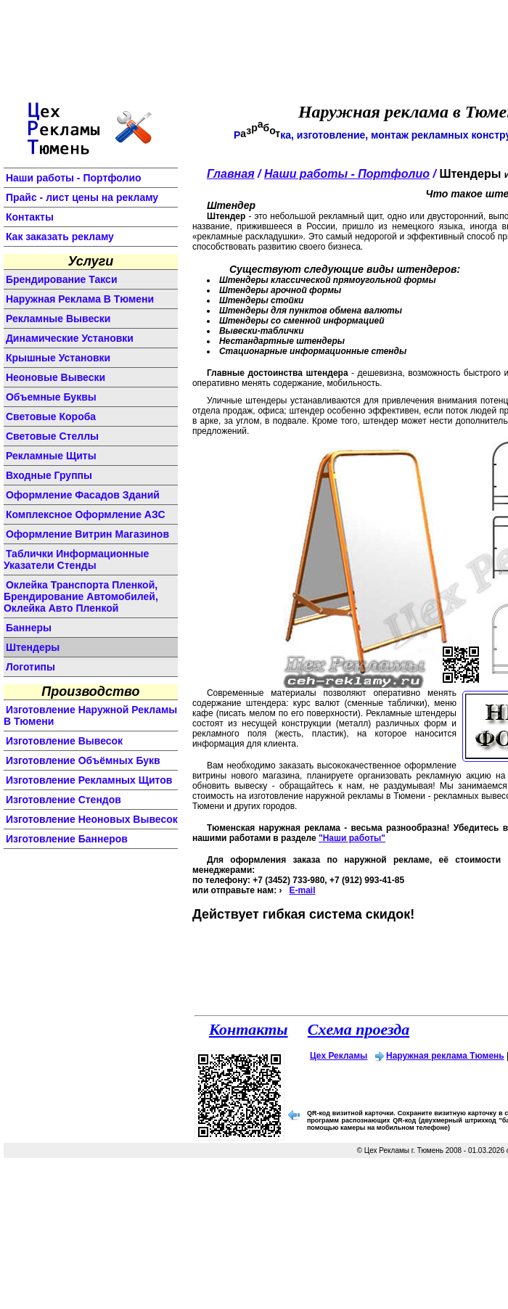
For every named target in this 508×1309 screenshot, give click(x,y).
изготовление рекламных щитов (89, 780)
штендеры (33, 647)
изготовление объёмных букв (83, 760)
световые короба (51, 416)
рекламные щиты (51, 455)
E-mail (302, 890)
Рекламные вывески (58, 318)
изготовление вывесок (64, 741)
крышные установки (58, 358)
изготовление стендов (63, 799)
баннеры (29, 627)
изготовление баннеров (67, 839)
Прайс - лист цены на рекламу (82, 197)
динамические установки (70, 338)
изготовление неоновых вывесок (92, 819)
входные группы (49, 475)
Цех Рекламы (338, 1056)
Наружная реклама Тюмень (445, 1056)
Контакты (30, 217)
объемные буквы (51, 397)
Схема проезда (358, 1029)
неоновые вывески (55, 377)
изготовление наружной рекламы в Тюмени (90, 715)
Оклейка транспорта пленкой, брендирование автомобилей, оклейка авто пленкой (81, 596)
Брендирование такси (62, 279)
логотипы (30, 667)
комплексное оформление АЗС (85, 514)
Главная (231, 174)
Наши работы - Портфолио (74, 178)
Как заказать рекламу (60, 236)
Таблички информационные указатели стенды (76, 559)
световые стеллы (52, 436)
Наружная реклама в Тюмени (80, 299)
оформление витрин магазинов (87, 534)
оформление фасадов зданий (83, 495)
